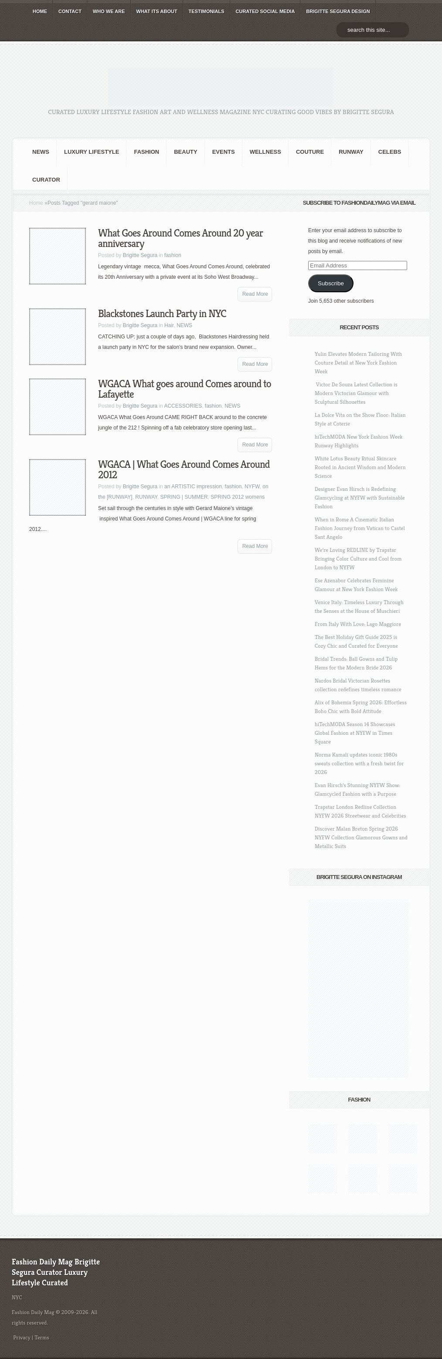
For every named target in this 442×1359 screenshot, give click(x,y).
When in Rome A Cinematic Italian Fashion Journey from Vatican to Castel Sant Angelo (360, 528)
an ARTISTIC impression (193, 486)
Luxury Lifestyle (91, 152)
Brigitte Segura (140, 255)
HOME (40, 11)
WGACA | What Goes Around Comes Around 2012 (184, 469)
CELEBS (389, 152)
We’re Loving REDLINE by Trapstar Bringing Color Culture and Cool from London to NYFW (358, 558)
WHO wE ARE (109, 11)
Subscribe (331, 283)
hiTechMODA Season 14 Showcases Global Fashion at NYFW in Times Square (355, 732)
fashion (146, 152)
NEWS (40, 152)
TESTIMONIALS (206, 11)
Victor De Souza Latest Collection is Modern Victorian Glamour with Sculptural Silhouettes (356, 393)
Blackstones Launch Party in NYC (162, 313)
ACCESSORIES (183, 406)
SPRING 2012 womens (238, 497)
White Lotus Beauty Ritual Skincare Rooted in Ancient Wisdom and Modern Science (360, 467)
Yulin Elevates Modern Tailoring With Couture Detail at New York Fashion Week (358, 362)
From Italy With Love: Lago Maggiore (358, 624)
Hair (168, 325)
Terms (41, 1337)
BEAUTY (185, 152)
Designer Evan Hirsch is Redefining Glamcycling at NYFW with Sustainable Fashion (360, 497)
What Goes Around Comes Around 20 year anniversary (180, 238)
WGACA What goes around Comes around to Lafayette (184, 389)
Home (36, 203)
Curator (46, 179)
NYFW (252, 486)
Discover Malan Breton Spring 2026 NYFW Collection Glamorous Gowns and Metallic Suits (361, 837)
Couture (310, 152)
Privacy (22, 1337)
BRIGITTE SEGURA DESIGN (338, 11)
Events (223, 152)
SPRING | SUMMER (183, 497)
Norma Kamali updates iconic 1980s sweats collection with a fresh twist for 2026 (359, 763)
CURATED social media (265, 11)
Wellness (265, 152)
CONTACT (70, 11)
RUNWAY (351, 152)
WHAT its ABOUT (156, 11)
